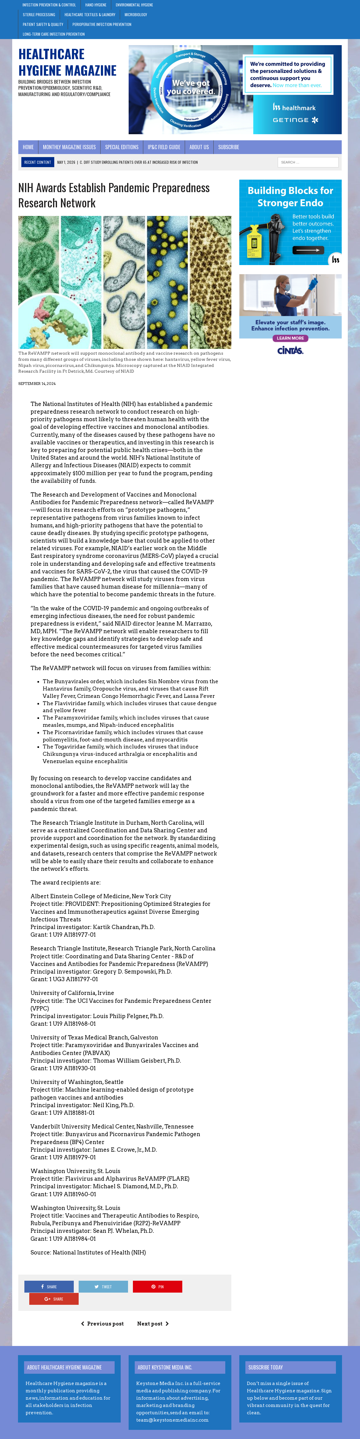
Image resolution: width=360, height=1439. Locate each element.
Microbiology (136, 14)
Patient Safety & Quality (43, 24)
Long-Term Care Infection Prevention (54, 34)
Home (28, 147)
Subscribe (228, 147)
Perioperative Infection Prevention (102, 24)
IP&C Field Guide (164, 147)
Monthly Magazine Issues (69, 147)
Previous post (101, 1312)
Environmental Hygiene (134, 4)
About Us (199, 147)
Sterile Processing (39, 14)
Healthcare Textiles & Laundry (90, 14)
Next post (153, 1312)
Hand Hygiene (95, 4)
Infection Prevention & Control (49, 4)
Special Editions (121, 147)
